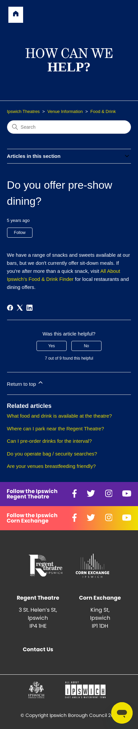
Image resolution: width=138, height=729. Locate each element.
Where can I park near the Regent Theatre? (55, 428)
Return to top (25, 383)
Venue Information (65, 111)
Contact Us (38, 649)
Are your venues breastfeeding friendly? (51, 466)
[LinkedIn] (29, 308)
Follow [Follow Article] (20, 232)
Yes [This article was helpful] (51, 346)
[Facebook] (10, 308)
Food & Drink (103, 111)
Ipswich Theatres (23, 111)
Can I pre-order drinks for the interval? (49, 441)
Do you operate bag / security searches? (52, 454)
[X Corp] (20, 308)
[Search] (69, 127)
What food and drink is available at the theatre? (59, 416)
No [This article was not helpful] (86, 346)
